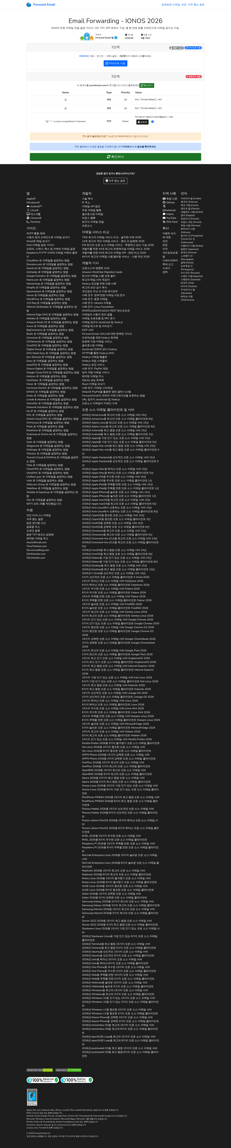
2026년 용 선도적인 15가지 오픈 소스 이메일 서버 (115, 951)
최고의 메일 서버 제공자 (96, 280)
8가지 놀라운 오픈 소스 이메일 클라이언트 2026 (115, 608)
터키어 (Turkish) (189, 286)
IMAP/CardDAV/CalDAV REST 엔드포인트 (106, 310)
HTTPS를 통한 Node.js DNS (98, 353)
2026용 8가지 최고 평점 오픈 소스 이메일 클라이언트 (120, 803)
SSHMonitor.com (36, 554)
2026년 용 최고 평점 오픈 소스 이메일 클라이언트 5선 (120, 451)
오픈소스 (87, 226)
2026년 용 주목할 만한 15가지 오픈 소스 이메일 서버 (115, 975)
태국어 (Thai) (187, 282)
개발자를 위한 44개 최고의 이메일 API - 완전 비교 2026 (114, 253)
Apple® (31, 198)
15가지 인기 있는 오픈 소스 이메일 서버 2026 (117, 619)
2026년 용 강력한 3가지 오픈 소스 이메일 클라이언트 (120, 1021)
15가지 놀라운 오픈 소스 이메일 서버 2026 (112, 604)
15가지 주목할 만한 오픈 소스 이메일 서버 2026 (113, 596)
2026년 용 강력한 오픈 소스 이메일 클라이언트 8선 (115, 527)
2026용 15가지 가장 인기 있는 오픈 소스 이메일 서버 (120, 785)
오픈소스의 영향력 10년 (95, 268)
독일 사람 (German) (190, 225)
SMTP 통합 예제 (35, 233)
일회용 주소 (33, 527)
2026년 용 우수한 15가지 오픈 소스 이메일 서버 (116, 967)
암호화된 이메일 (171, 4)
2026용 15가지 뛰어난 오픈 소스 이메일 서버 (120, 822)
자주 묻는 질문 (196, 4)
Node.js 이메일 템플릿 (94, 357)
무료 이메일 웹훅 (91, 210)
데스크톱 (33, 214)
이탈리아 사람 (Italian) (192, 245)
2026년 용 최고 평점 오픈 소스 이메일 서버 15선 (114, 430)
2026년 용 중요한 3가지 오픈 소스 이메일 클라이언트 (120, 1013)
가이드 (31, 228)
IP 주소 (86, 202)
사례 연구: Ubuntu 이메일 (96, 303)
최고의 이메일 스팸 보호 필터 (98, 276)
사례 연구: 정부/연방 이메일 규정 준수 (103, 295)
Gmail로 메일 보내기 (38, 241)
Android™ (34, 206)
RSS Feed (170, 222)
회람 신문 (170, 198)
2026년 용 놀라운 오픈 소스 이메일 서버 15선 (116, 492)
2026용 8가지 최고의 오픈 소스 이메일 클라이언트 (117, 774)
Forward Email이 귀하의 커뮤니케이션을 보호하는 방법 (113, 395)
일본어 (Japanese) (190, 249)
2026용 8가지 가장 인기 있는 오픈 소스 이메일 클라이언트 (120, 791)
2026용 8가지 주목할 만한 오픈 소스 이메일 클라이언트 (120, 849)
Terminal (33, 222)
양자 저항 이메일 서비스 (96, 372)
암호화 (142, 122)
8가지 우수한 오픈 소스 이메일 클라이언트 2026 (114, 592)
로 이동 (193, 47)
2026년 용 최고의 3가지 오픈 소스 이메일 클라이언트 (118, 994)
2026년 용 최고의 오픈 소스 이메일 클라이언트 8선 (117, 419)
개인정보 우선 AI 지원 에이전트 (100, 291)
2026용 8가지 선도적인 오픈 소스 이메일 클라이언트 (120, 814)
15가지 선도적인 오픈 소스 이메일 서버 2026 (115, 693)
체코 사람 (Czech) (189, 205)
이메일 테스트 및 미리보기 (97, 326)
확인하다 (147, 85)
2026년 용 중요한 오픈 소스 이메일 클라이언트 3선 (116, 519)
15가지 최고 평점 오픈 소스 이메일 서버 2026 (118, 666)
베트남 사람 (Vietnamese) (187, 298)
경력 (165, 272)
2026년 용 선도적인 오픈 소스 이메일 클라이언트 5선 (120, 463)
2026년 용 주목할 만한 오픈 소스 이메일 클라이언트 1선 (120, 488)
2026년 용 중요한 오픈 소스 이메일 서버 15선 (113, 515)
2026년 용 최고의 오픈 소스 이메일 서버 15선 (114, 415)
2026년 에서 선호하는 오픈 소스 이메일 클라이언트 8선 (120, 511)
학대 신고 (168, 264)
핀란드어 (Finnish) (190, 218)
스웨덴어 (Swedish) (190, 279)
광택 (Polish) (187, 262)
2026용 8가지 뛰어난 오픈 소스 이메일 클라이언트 (120, 830)
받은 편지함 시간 (36, 523)
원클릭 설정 (176, 48)
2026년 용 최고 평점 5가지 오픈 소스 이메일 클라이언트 (119, 948)
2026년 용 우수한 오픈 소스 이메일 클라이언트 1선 (117, 480)
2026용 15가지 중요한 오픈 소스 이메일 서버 (113, 747)
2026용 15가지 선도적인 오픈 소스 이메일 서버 (118, 809)
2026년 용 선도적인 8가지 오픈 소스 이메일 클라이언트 (118, 955)
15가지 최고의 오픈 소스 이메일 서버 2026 (114, 612)
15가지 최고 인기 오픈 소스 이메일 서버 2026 (116, 658)
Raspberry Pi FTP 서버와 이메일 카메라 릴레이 (51, 254)
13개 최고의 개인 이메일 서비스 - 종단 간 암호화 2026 (113, 241)
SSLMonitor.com (35, 558)
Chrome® (34, 218)
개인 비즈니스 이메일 (38, 515)
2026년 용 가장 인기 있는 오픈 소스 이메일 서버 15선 (116, 438)
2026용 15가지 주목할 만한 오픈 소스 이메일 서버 (118, 843)
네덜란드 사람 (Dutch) (192, 212)
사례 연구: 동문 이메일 (95, 299)
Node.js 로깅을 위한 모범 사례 (99, 283)
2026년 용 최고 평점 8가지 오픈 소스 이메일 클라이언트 (120, 1054)
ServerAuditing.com (37, 550)
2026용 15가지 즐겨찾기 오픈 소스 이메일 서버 (116, 878)
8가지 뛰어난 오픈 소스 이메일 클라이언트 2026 (115, 585)
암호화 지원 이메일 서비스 (97, 341)
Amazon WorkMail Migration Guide (102, 272)
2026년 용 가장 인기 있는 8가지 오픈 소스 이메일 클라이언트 (119, 938)
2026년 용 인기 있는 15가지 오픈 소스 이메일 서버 (118, 998)
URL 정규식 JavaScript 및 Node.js (101, 399)
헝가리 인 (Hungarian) (192, 235)
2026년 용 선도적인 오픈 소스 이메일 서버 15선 (118, 457)
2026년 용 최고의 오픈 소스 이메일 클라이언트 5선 (119, 504)
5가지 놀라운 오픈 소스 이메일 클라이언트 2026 (118, 728)
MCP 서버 (87, 330)
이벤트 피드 (169, 233)
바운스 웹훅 (88, 218)
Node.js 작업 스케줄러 (94, 361)
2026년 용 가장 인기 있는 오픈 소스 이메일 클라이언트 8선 (120, 561)
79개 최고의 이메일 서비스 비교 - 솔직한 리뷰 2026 (111, 237)
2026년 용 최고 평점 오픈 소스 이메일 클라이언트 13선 (118, 569)
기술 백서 (87, 198)
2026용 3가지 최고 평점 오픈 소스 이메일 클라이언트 (120, 924)
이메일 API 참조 (91, 206)
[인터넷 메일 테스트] (76, 1079)
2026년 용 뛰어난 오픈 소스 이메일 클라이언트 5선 (118, 473)
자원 (29, 510)
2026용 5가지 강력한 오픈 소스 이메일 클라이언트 (114, 897)
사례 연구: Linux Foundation (98, 307)
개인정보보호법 (170, 254)
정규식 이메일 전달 (93, 222)
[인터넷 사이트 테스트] (42, 1079)
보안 (165, 241)
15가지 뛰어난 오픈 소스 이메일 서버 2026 (112, 581)
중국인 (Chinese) (189, 201)
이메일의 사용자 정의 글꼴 (97, 314)
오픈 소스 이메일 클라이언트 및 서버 (108, 410)
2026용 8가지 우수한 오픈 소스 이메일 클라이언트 (114, 839)
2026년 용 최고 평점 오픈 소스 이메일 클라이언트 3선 (117, 434)
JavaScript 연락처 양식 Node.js (99, 349)
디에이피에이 (170, 260)
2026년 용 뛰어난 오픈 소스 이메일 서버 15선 (114, 469)
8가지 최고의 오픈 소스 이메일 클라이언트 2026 (117, 616)
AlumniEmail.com (36, 542)
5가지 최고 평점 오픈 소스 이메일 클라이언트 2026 (118, 671)
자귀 (165, 249)
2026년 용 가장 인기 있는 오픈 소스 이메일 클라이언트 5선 (119, 442)
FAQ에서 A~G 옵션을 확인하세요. (139, 146)
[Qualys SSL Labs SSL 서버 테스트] (39, 1069)
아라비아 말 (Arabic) (191, 198)
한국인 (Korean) (189, 252)
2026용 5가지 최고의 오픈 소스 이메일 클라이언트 (120, 915)
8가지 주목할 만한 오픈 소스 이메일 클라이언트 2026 (117, 600)
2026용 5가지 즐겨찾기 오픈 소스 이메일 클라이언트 (121, 743)
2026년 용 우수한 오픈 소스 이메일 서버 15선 (114, 477)
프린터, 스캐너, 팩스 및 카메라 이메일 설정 (50, 249)
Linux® (32, 210)
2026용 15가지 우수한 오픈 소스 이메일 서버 (111, 836)
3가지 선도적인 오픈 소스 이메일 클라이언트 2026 (115, 577)
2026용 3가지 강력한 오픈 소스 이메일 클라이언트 (119, 758)
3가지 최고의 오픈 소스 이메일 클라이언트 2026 (117, 654)
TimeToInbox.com (36, 546)
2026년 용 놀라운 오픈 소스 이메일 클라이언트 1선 (119, 496)
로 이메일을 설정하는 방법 (47, 260)
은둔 (184, 4)
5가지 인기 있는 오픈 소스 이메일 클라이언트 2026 (120, 623)
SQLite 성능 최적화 (93, 380)
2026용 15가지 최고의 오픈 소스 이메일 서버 (113, 762)
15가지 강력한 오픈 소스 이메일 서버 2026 (118, 639)
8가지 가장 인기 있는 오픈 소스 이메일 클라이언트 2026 (120, 681)
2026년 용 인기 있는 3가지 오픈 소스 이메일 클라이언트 (120, 1004)
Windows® (33, 202)
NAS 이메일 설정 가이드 (40, 245)
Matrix (168, 214)
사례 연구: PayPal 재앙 (95, 368)
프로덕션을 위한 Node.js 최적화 (100, 337)
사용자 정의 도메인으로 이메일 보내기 (48, 237)
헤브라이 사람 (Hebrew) (188, 230)
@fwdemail (169, 208)
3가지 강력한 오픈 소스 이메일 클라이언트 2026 (118, 644)
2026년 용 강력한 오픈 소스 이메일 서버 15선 (112, 523)
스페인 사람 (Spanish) (192, 276)
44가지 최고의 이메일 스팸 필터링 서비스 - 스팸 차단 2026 (116, 256)
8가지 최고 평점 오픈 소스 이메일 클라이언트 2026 (116, 689)
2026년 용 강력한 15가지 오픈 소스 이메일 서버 (117, 1017)
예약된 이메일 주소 (37, 538)
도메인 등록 (33, 531)
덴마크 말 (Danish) (190, 208)
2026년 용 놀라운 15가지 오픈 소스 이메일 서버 (114, 982)
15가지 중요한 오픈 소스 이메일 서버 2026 (118, 627)
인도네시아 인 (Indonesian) (188, 240)
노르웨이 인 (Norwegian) (187, 257)
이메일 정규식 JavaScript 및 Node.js (102, 322)
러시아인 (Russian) (190, 272)
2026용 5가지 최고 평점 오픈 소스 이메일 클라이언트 (116, 782)
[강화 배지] (32, 1096)
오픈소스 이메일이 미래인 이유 (99, 403)
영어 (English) (188, 215)
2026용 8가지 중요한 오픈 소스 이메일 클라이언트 (116, 751)
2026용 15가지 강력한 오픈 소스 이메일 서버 (116, 755)
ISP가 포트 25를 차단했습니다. (44, 504)
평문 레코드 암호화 (40, 534)
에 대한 (167, 237)
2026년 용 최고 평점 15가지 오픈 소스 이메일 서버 (116, 944)
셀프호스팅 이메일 (92, 214)
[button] (152, 122)
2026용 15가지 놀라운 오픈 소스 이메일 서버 (119, 857)
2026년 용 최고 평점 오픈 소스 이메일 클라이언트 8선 (117, 554)
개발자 (87, 193)
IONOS (83, 56)
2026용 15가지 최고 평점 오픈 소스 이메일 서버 (113, 778)
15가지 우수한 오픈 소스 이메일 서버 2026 (111, 588)
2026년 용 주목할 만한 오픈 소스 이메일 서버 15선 (117, 484)
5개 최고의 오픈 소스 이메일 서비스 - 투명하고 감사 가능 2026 (118, 245)
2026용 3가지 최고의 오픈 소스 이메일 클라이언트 (116, 766)
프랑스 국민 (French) (191, 222)
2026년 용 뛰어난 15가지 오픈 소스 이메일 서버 (112, 959)
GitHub (169, 202)
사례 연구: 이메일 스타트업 (97, 388)
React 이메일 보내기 (93, 384)
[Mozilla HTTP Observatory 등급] (68, 1069)
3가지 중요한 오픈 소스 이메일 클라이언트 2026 (117, 633)
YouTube (169, 218)
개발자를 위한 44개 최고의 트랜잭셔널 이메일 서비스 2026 (116, 249)
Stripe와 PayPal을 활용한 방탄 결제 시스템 (106, 392)
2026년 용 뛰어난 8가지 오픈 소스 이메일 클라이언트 (115, 963)
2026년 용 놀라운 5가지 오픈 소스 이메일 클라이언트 (118, 986)
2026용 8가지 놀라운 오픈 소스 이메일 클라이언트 (120, 865)
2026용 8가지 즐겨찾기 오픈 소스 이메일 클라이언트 (119, 882)
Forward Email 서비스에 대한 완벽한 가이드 (107, 334)
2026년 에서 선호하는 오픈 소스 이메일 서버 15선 (117, 507)
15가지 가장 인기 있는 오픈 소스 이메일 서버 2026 (117, 677)
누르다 (166, 268)
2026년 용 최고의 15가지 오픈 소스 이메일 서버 (115, 990)
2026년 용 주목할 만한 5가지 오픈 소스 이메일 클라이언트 (118, 979)
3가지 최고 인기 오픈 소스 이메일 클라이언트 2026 (119, 662)
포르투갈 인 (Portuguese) (187, 268)
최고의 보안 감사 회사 (94, 287)
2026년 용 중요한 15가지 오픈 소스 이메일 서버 (117, 1009)
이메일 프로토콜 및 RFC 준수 (98, 318)
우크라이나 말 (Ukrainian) (188, 291)
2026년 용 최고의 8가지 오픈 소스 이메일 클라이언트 (120, 1031)
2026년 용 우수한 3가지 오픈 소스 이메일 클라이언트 (119, 971)
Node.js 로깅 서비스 (93, 365)
